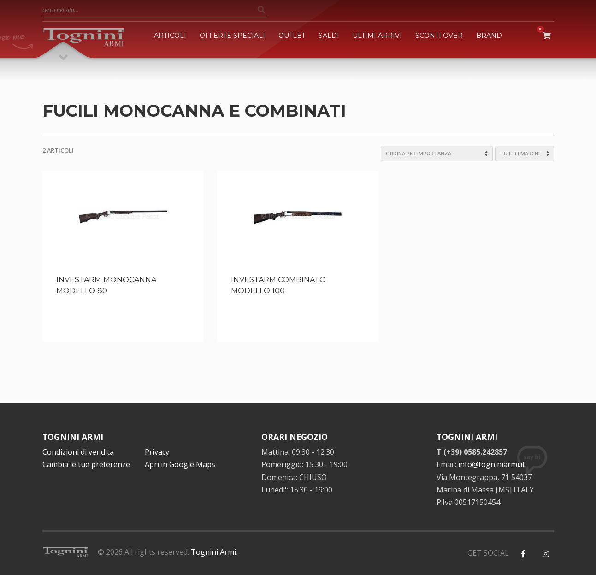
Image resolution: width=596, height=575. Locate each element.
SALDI (329, 35)
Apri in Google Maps (180, 464)
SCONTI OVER (439, 35)
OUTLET (291, 35)
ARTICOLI (170, 35)
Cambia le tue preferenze (86, 464)
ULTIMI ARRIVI (377, 35)
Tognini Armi (213, 552)
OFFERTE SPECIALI (232, 35)
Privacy (157, 452)
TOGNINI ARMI (72, 436)
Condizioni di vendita (78, 452)
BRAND (489, 35)
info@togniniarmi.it (491, 464)
